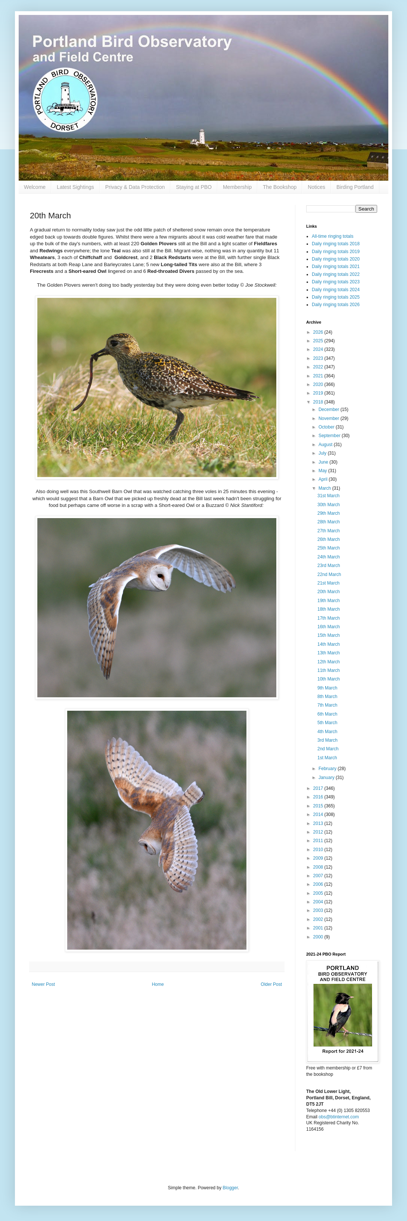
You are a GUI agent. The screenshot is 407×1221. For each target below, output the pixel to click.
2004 (318, 901)
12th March (328, 661)
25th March (328, 548)
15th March (328, 635)
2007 (318, 875)
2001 (318, 928)
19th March (328, 600)
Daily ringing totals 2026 (336, 304)
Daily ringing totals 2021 (336, 266)
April (324, 479)
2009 (318, 858)
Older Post (271, 984)
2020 (318, 384)
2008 (318, 867)
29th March (328, 513)
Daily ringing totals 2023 (336, 281)
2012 (318, 832)
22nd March (329, 574)
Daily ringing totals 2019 (336, 251)
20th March (328, 591)
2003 (318, 910)
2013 (318, 823)
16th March (328, 626)
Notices (316, 187)
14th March (328, 644)
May (323, 470)
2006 (318, 884)
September (330, 435)
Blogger (230, 1187)
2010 (318, 849)
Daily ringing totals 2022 (336, 274)
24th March (328, 557)
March (325, 488)
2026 (318, 332)
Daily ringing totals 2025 (336, 297)
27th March (328, 530)
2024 (318, 349)
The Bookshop (279, 187)
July (323, 453)
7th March (327, 705)
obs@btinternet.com (339, 1116)
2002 (318, 919)
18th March (328, 609)
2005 (318, 893)
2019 (318, 393)
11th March (328, 670)
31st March (328, 495)
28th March (328, 521)
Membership (237, 187)
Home (158, 984)
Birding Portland (355, 187)
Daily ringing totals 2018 (336, 243)
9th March (327, 688)
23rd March (328, 565)
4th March (327, 731)
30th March (328, 504)
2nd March (328, 748)
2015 (318, 806)
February (328, 768)
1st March (327, 757)
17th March (328, 618)
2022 (318, 367)
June (324, 462)
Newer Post (43, 984)
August (326, 444)
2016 (318, 797)
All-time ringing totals (332, 236)
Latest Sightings (75, 187)
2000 (318, 937)
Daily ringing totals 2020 (336, 259)
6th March (327, 714)
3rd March (327, 740)
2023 (318, 358)
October (327, 427)
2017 (318, 788)
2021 (318, 376)
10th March (328, 679)
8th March (327, 696)
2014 (318, 814)
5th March (327, 722)
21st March (328, 583)
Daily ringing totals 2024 (336, 289)
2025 (318, 340)
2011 (318, 840)
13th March (328, 652)
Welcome (35, 187)
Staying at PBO (194, 187)
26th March (328, 539)
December (330, 409)
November (330, 418)
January (327, 777)
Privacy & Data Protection (135, 187)
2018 (318, 402)
